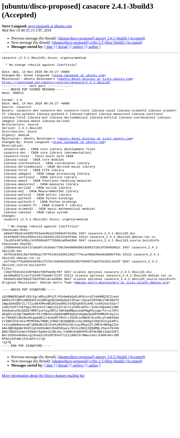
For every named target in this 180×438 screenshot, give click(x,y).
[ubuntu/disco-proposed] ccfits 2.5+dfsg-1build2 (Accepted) (97, 42)
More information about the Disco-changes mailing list (43, 434)
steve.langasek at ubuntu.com (50, 26)
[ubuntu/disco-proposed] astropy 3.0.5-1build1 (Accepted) (101, 38)
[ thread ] (63, 47)
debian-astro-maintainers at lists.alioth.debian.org (121, 328)
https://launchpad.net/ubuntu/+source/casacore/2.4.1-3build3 (56, 88)
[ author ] (93, 47)
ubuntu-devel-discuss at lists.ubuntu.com (95, 83)
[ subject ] (78, 47)
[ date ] (49, 47)
